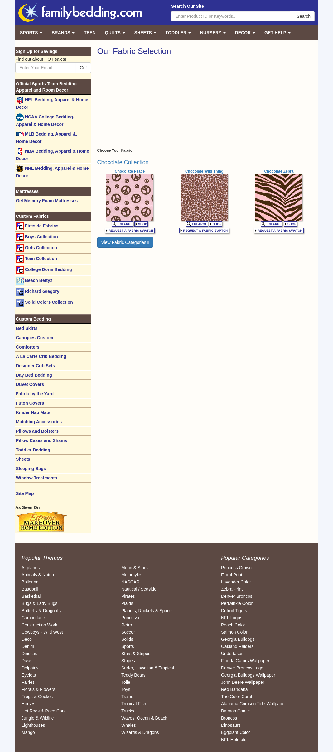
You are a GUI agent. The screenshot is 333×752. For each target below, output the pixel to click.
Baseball (30, 589)
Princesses (131, 617)
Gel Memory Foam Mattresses (47, 200)
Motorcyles (131, 574)
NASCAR (130, 581)
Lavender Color (236, 581)
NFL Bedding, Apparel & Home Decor (52, 103)
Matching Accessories (39, 421)
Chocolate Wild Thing (204, 171)
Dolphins (30, 667)
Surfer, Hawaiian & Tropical (147, 667)
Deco (27, 639)
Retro (126, 624)
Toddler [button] (178, 32)
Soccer (128, 632)
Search (302, 16)
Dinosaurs (231, 725)
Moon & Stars (134, 567)
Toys (125, 689)
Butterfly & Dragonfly (41, 610)
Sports (127, 646)
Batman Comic (235, 710)
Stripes (128, 660)
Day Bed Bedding (34, 375)
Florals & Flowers (38, 689)
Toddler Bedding (33, 449)
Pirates (128, 596)
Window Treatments (36, 477)
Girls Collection (36, 248)
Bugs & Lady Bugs (39, 603)
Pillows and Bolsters (37, 431)
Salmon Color (234, 632)
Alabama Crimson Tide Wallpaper (253, 703)
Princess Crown (236, 567)
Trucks (127, 710)
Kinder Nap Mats (33, 412)
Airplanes (31, 567)
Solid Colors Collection (44, 303)
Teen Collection (36, 259)
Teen (89, 32)
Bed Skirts (26, 328)
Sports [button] (31, 32)
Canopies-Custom (34, 337)
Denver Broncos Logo (242, 667)
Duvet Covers (30, 384)
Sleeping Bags (31, 468)
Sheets (23, 459)
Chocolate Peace (130, 171)
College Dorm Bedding (44, 270)
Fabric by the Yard (35, 393)
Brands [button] (63, 32)
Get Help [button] (277, 32)
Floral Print (231, 574)
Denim (28, 646)
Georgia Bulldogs (237, 639)
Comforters (27, 347)
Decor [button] (245, 32)
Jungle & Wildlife (38, 718)
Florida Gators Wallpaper (245, 660)
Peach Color (233, 624)
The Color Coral (236, 696)
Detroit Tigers (234, 610)
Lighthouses (33, 725)
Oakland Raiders (237, 646)
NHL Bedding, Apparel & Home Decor (52, 171)
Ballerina (30, 581)
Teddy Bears (133, 675)
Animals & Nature (39, 574)
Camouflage (33, 617)
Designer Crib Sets (35, 365)
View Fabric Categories (125, 242)
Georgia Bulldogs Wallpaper (248, 675)
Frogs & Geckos (37, 696)
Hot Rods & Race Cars (44, 710)
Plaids (127, 603)
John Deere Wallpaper (242, 682)
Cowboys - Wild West (42, 632)
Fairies (28, 682)
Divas (27, 660)
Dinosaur (30, 653)
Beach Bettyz (34, 281)
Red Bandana (234, 689)
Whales (128, 725)
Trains (127, 696)
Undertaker (232, 653)
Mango (28, 732)
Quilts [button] (115, 32)
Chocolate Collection (123, 162)
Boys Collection (37, 237)
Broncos (229, 718)
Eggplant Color (235, 732)
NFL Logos (231, 617)
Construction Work (39, 624)
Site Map (25, 493)
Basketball (32, 596)
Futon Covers (30, 403)
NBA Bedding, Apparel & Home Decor (52, 154)
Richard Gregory (37, 292)
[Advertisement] (149, 102)
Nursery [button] (213, 32)
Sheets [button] (145, 32)
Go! (83, 67)
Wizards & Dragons (140, 732)
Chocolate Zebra (278, 171)
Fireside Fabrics (37, 226)
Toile (125, 682)
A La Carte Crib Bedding (41, 356)
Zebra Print (232, 589)
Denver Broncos (236, 596)
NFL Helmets (233, 739)
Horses (28, 703)
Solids (127, 639)
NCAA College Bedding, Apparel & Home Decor (45, 120)
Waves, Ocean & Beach (144, 718)
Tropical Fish (133, 703)
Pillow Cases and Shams (41, 440)
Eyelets (29, 675)
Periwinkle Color (237, 603)
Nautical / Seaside (139, 589)
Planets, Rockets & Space (146, 610)
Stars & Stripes (135, 653)
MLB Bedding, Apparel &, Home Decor (46, 137)
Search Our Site (187, 6)
